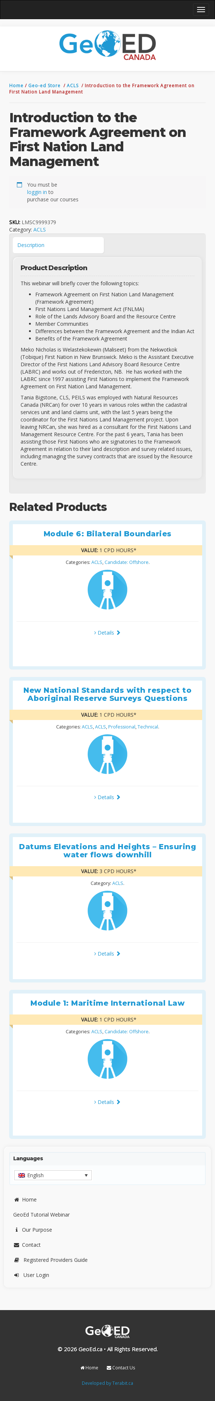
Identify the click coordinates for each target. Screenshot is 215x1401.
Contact (27, 1244)
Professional (121, 727)
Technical (148, 727)
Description (30, 244)
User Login (31, 1274)
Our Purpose (32, 1229)
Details (107, 632)
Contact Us (121, 1368)
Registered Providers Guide (50, 1259)
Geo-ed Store (45, 85)
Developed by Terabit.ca (107, 1383)
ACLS (73, 85)
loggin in (37, 191)
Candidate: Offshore (127, 562)
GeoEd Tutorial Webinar (41, 1214)
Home (17, 85)
